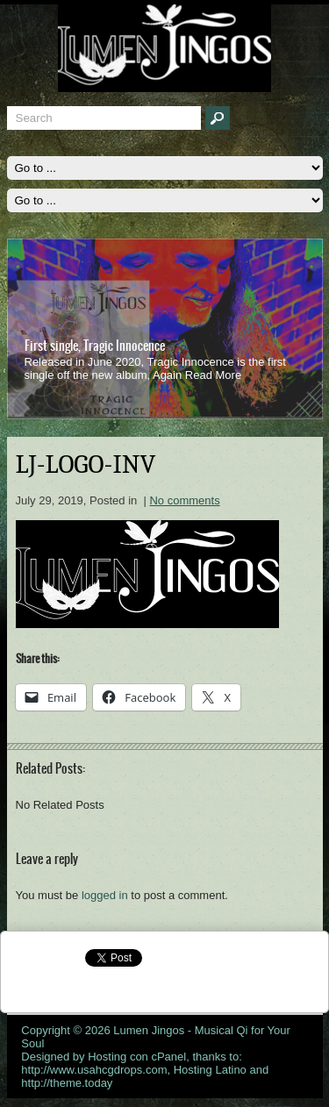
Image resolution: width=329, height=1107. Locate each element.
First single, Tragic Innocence (95, 345)
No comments (184, 500)
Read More (213, 375)
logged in (105, 895)
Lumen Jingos (148, 1030)
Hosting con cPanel (137, 1056)
